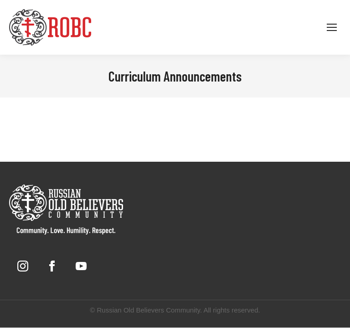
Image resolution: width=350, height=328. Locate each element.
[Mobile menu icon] (332, 27)
